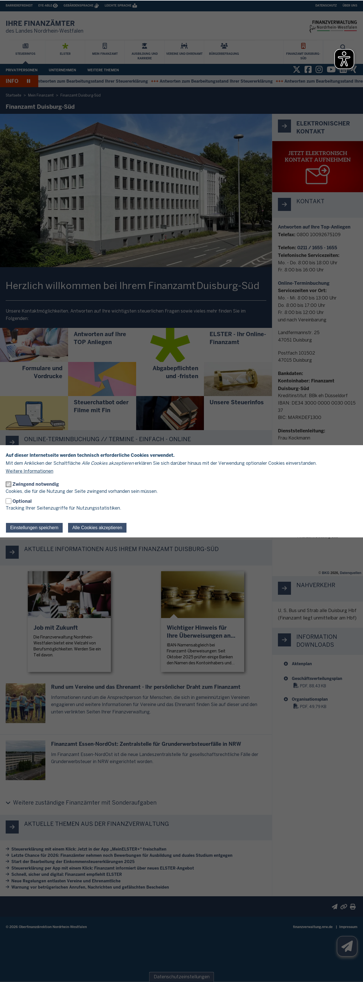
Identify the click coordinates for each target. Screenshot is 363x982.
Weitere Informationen (29, 471)
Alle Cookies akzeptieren (97, 527)
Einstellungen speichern (34, 527)
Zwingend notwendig (35, 484)
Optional (22, 501)
